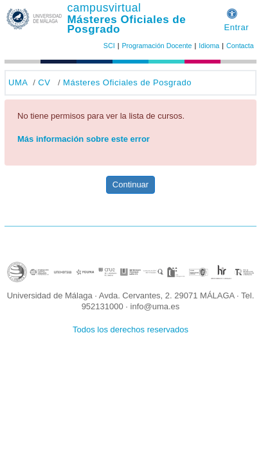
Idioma (209, 45)
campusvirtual (104, 7)
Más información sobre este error (83, 139)
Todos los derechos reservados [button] (130, 329)
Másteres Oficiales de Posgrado (126, 24)
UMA (18, 82)
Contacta (240, 45)
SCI (109, 45)
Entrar (236, 27)
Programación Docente (157, 45)
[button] (232, 12)
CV (44, 82)
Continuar (130, 184)
